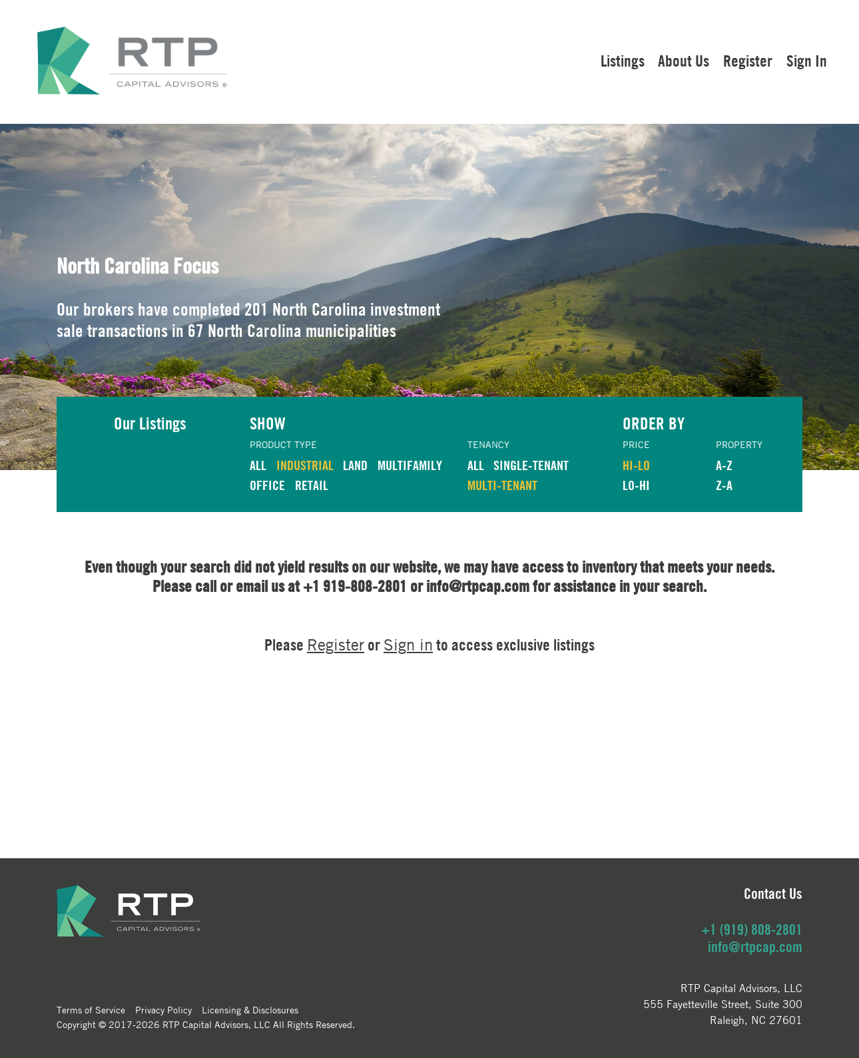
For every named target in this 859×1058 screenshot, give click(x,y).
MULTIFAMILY (410, 465)
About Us (683, 61)
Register (747, 61)
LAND (355, 465)
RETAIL (311, 485)
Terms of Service (91, 1009)
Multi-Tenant (502, 485)
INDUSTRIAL (305, 465)
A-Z (724, 465)
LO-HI (636, 485)
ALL (258, 465)
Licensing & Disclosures (250, 1009)
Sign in (408, 645)
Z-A (724, 485)
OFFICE (267, 485)
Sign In (806, 61)
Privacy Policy (163, 1009)
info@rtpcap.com (755, 946)
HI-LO (636, 465)
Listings (623, 61)
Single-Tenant (531, 465)
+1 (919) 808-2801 (751, 929)
